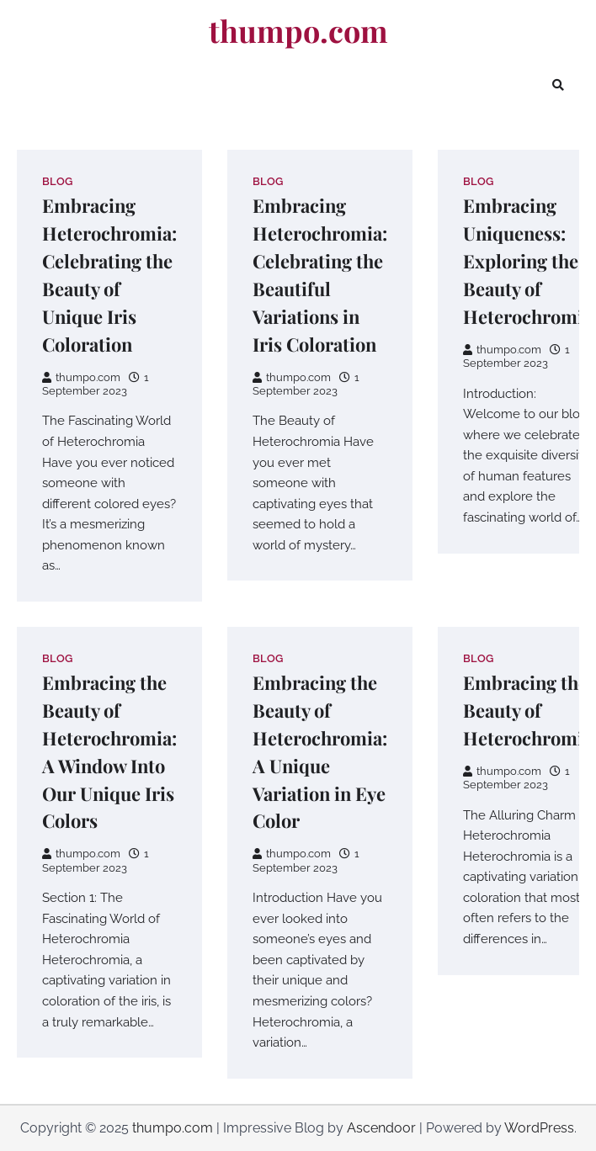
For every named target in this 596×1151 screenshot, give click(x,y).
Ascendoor (381, 1128)
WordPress (539, 1128)
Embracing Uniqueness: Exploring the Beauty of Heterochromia (528, 260)
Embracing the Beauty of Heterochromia (528, 710)
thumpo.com (298, 31)
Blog (57, 181)
